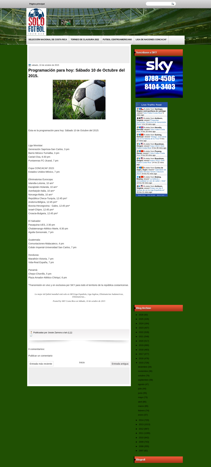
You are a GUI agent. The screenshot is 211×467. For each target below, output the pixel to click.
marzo (141, 406)
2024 (141, 323)
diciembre (143, 367)
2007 (141, 450)
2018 (141, 349)
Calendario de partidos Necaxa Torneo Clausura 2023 (151, 172)
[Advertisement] (89, 54)
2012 (141, 429)
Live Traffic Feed (152, 105)
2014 (141, 420)
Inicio (82, 362)
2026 (141, 314)
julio (140, 388)
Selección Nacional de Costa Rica (48, 39)
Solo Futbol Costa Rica (152, 113)
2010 (141, 437)
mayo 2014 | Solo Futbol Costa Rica (150, 147)
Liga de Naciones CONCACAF (151, 39)
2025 (141, 319)
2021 (141, 336)
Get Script (151, 195)
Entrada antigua (120, 363)
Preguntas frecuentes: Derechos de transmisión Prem (151, 122)
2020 (141, 341)
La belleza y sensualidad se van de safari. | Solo (151, 180)
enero (141, 415)
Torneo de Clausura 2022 (85, 39)
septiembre (143, 380)
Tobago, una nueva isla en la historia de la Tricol (151, 138)
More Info (160, 195)
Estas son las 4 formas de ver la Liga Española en (150, 189)
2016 (141, 358)
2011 (141, 433)
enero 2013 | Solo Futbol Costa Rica (151, 161)
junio (140, 393)
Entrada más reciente (41, 363)
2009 (141, 442)
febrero (141, 410)
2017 (141, 354)
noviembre (143, 371)
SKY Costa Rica (68, 301)
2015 (141, 362)
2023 (141, 328)
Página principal (37, 4)
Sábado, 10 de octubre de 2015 (92, 301)
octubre (142, 375)
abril (140, 402)
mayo (141, 397)
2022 (141, 332)
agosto (141, 384)
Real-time (141, 195)
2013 (141, 424)
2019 (141, 345)
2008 (141, 446)
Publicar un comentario (40, 355)
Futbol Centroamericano (117, 39)
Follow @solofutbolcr (114, 19)
